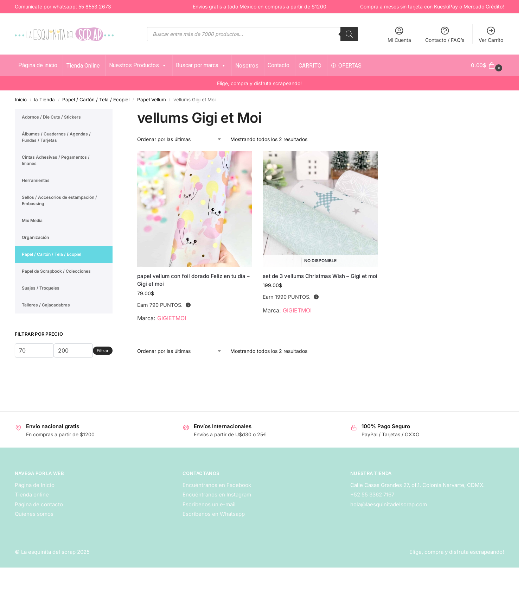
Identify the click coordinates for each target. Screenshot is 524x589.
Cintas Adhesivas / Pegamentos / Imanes (56, 160)
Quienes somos (34, 514)
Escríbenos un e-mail (209, 504)
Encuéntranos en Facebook (217, 485)
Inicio (21, 99)
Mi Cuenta (399, 34)
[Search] (349, 34)
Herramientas (36, 180)
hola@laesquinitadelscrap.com (388, 504)
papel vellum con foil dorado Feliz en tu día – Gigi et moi (193, 280)
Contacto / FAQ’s (444, 34)
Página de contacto (39, 504)
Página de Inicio (35, 485)
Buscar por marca (201, 65)
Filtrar (103, 350)
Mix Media (32, 220)
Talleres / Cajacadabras (46, 305)
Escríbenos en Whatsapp (214, 514)
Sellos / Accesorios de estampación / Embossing (59, 200)
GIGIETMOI (171, 318)
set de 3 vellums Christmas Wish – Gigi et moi (320, 276)
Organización (35, 237)
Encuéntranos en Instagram (217, 494)
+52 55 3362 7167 (372, 494)
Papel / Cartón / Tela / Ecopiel (95, 99)
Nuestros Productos (138, 65)
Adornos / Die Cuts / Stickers (51, 117)
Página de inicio (37, 65)
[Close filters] (115, 113)
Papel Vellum (151, 99)
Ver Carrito (491, 34)
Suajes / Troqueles (40, 288)
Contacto (278, 65)
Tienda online (32, 494)
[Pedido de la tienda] (179, 139)
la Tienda (44, 99)
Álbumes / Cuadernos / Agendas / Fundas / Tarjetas (56, 137)
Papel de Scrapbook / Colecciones (56, 271)
